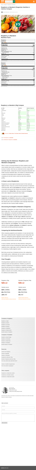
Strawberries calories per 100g (7, 357)
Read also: (16, 133)
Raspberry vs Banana (5, 326)
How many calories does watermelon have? (9, 360)
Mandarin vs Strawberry (6, 342)
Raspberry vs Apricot (5, 322)
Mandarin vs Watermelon (6, 340)
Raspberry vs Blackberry (6, 328)
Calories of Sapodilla (5, 353)
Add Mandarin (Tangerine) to (10, 139)
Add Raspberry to (8, 137)
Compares (5, 4)
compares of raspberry (8, 331)
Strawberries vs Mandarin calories (8, 374)
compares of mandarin (8, 344)
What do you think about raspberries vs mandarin (9, 413)
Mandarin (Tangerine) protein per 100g (8, 359)
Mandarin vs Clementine (6, 338)
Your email (3, 409)
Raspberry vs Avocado (6, 324)
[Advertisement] (18, 95)
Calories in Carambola (6, 355)
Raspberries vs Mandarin (11, 4)
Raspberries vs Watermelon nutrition (8, 373)
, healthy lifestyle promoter (10, 12)
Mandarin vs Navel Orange (6, 337)
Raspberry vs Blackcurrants (6, 330)
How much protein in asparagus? (7, 365)
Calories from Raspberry (6, 351)
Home (2, 4)
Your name (3, 406)
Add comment (4, 422)
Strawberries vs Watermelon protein (8, 376)
